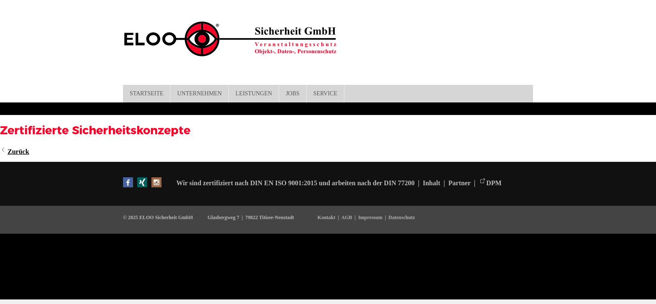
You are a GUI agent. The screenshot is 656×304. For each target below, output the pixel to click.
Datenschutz (402, 217)
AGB (346, 217)
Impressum (370, 217)
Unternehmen (199, 93)
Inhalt (432, 182)
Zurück (18, 151)
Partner (459, 182)
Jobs (293, 93)
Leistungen (254, 93)
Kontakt (328, 217)
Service (325, 93)
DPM (493, 182)
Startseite (146, 93)
